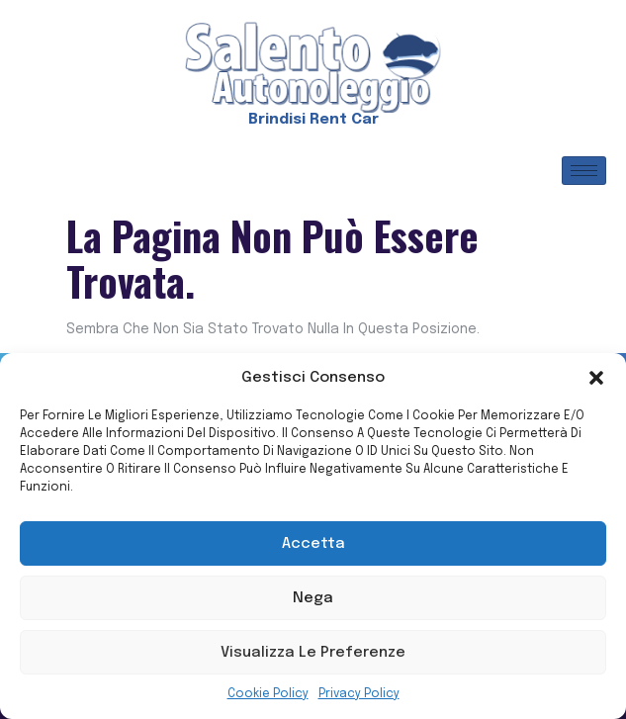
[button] (596, 378)
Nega (313, 598)
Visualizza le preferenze (313, 653)
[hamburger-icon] (584, 170)
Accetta (313, 544)
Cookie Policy (268, 694)
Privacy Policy (359, 694)
